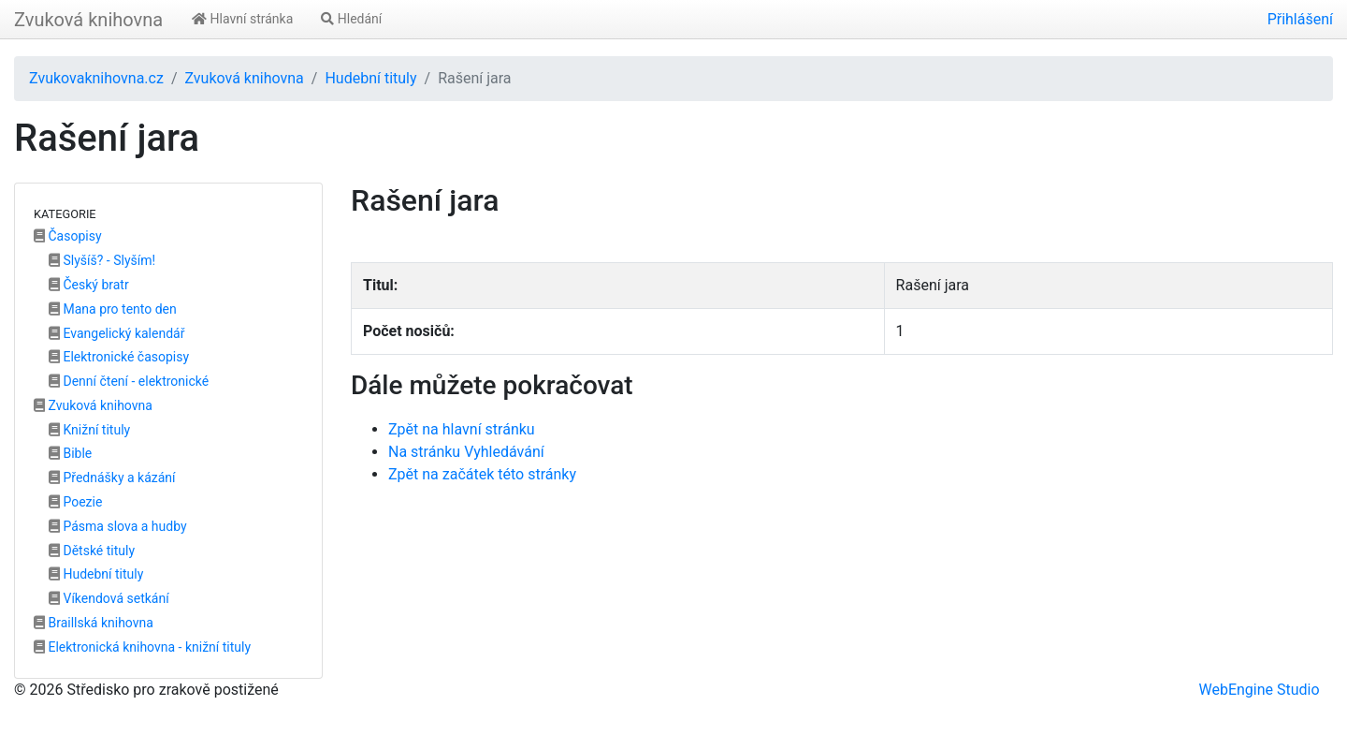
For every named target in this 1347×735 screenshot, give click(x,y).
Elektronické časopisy (119, 356)
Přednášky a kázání (112, 477)
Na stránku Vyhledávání (466, 452)
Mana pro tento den (113, 308)
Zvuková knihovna (88, 19)
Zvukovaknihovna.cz (96, 78)
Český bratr (89, 284)
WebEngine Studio (1258, 689)
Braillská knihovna (93, 622)
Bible (70, 453)
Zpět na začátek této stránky (482, 474)
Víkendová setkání (109, 598)
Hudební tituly (370, 78)
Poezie (75, 501)
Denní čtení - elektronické (129, 381)
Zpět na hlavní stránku (461, 429)
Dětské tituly (92, 550)
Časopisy (68, 235)
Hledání (351, 18)
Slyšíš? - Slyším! (102, 260)
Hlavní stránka (242, 18)
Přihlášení (1300, 19)
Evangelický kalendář (116, 333)
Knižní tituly (89, 429)
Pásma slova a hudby (118, 526)
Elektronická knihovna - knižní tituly (142, 646)
